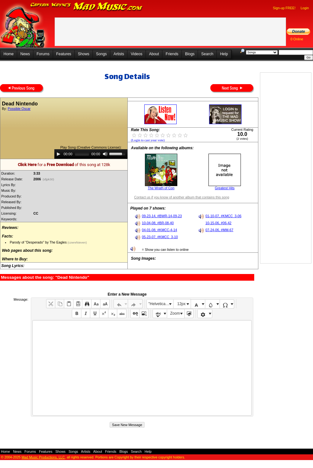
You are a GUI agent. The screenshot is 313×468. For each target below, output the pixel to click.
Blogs (189, 54)
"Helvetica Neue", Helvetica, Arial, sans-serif (160, 304)
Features (63, 54)
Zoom (175, 313)
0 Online (296, 39)
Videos (136, 54)
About (154, 54)
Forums (43, 54)
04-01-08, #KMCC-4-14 (159, 230)
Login (305, 8)
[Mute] (105, 154)
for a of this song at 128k (64, 164)
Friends (172, 54)
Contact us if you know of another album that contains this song (181, 197)
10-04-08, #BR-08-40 (158, 223)
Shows (83, 54)
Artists (118, 54)
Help (224, 54)
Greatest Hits (225, 188)
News (25, 54)
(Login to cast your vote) (148, 140)
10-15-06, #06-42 (219, 223)
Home (8, 54)
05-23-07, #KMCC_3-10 (160, 237)
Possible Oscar (19, 108)
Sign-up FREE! (284, 8)
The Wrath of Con (161, 188)
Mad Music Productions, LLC (43, 457)
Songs (101, 54)
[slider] (82, 154)
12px (181, 304)
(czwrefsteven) (77, 242)
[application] (90, 154)
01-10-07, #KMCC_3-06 (224, 216)
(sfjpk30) (48, 179)
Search (207, 54)
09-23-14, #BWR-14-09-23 (162, 216)
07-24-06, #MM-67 (220, 230)
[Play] (58, 154)
